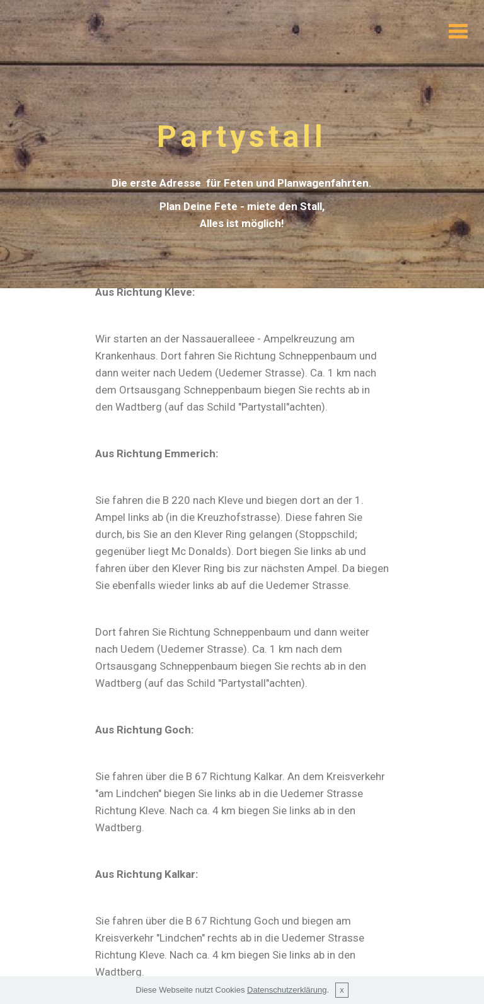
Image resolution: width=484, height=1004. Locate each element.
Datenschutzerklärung (286, 999)
